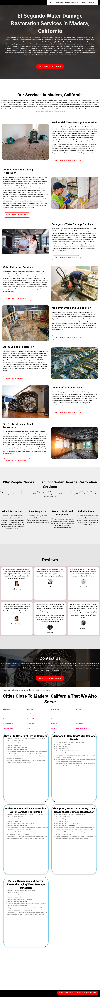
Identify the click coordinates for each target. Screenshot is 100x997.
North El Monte (56, 714)
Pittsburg (54, 723)
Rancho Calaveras (32, 719)
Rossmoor (6, 719)
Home (50, 2)
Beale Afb (78, 714)
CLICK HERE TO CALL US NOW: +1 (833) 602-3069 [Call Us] (77, 993)
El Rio (29, 728)
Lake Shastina (31, 723)
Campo (77, 719)
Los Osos (78, 709)
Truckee (54, 719)
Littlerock (30, 709)
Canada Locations (71, 2)
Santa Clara (6, 714)
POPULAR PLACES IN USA (88, 2)
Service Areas (59, 2)
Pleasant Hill (55, 709)
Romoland (30, 714)
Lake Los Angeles (8, 728)
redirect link (23, 749)
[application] (77, 2)
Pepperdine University (82, 728)
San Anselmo (79, 723)
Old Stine (54, 728)
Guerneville (6, 709)
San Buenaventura (8, 723)
